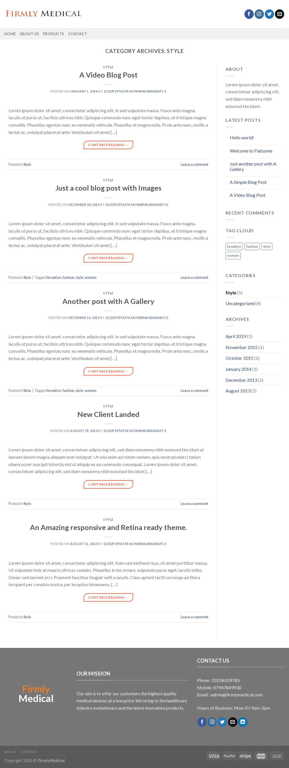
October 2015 (239, 358)
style (79, 277)
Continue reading (108, 144)
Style (108, 67)
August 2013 (237, 390)
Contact (77, 34)
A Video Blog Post (108, 74)
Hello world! (242, 137)
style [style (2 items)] (267, 246)
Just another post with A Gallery (253, 166)
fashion (68, 277)
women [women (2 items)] (233, 255)
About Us (29, 34)
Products (53, 34)
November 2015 (241, 347)
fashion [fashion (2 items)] (252, 246)
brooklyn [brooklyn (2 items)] (234, 246)
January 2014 (238, 369)
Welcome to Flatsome (251, 150)
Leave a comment (194, 164)
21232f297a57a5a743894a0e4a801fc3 (135, 91)
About (10, 752)
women (91, 277)
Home (10, 34)
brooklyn (54, 277)
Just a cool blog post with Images (108, 188)
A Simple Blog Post (248, 182)
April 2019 (235, 336)
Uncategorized (240, 303)
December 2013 (241, 380)
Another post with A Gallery (108, 301)
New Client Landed (108, 414)
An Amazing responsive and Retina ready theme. (108, 527)
